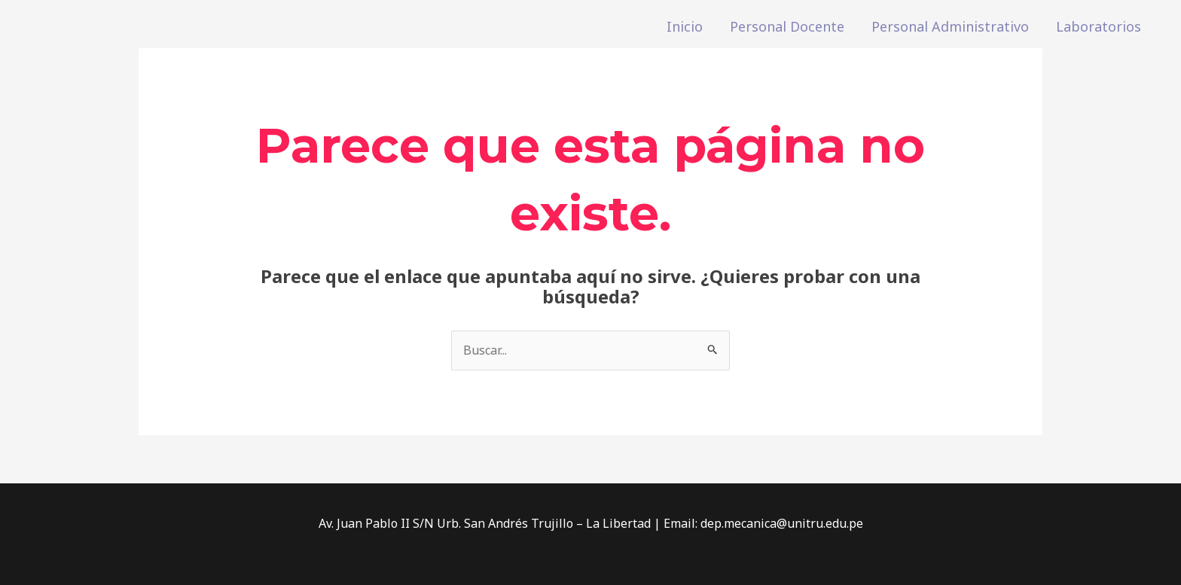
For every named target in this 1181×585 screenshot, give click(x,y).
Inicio (685, 26)
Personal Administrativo (950, 26)
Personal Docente (787, 26)
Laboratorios (1098, 26)
